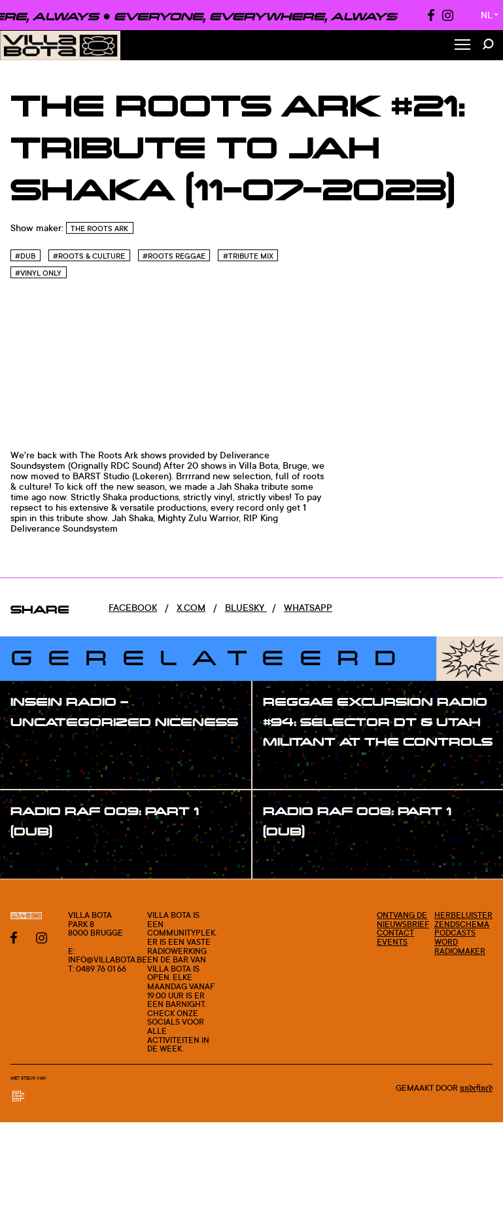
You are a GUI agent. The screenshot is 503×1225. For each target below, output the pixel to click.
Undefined (476, 1088)
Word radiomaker (459, 946)
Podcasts (455, 932)
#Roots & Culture (89, 256)
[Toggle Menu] (462, 45)
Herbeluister (463, 915)
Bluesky (246, 607)
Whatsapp (308, 607)
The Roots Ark (99, 228)
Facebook (133, 607)
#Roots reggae (174, 256)
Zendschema (461, 924)
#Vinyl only (38, 273)
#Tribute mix (248, 256)
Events (392, 941)
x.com (191, 607)
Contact (395, 932)
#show (39, 748)
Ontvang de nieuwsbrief (403, 919)
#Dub (25, 256)
